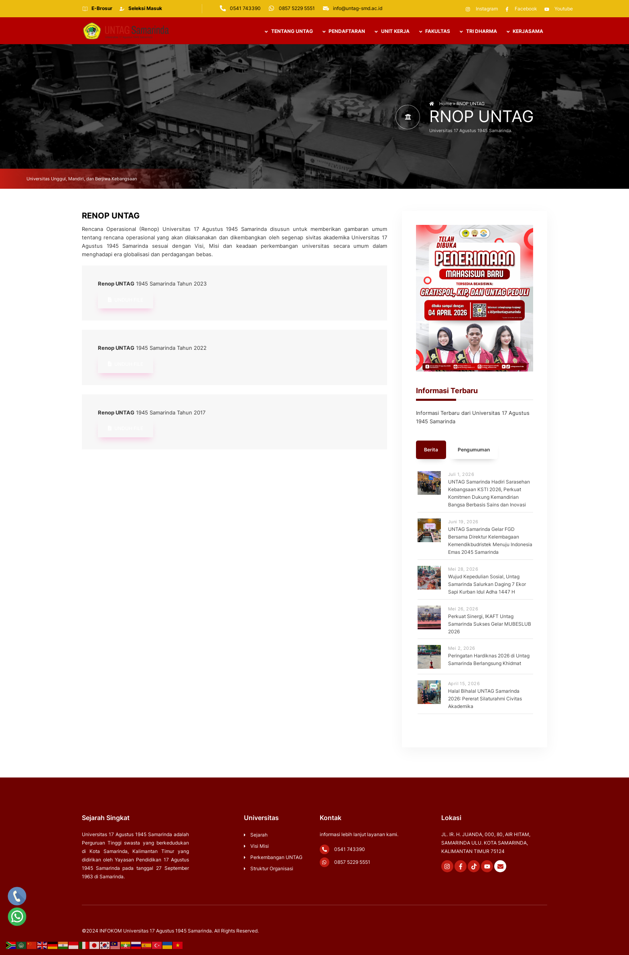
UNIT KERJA (392, 32)
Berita (431, 451)
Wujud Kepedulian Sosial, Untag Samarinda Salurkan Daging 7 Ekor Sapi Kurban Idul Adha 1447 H (487, 584)
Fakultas (434, 32)
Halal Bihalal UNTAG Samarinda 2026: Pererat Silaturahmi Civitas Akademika (485, 699)
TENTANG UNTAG (288, 32)
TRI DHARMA (478, 32)
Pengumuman (474, 451)
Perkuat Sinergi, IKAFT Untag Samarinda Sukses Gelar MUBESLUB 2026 (489, 624)
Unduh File (125, 301)
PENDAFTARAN (344, 32)
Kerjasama (525, 32)
